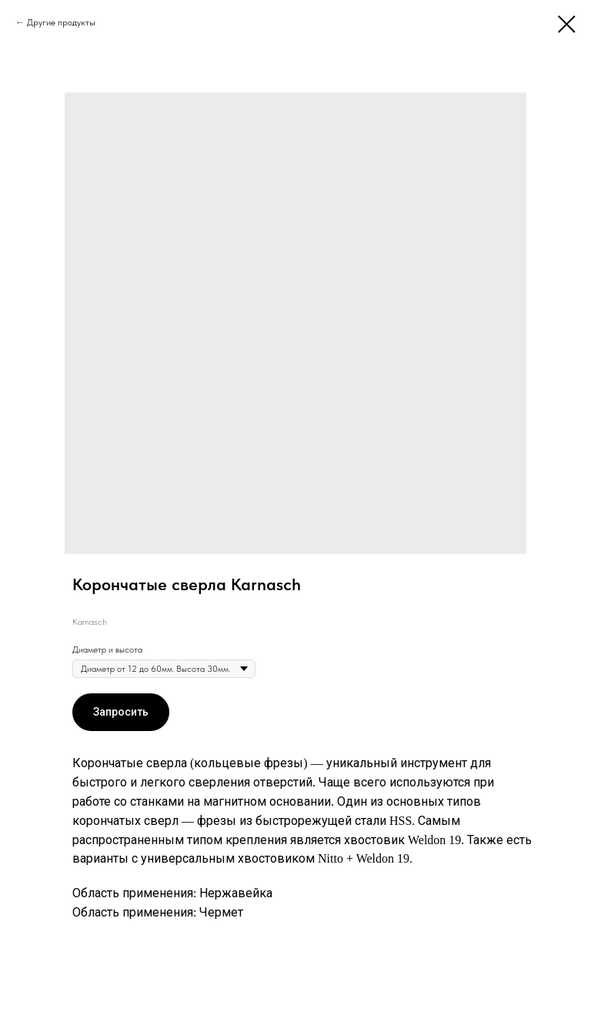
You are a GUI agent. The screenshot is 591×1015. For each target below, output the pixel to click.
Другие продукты (61, 22)
